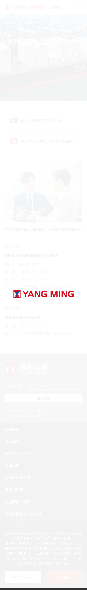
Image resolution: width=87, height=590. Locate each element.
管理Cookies (23, 577)
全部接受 (64, 577)
